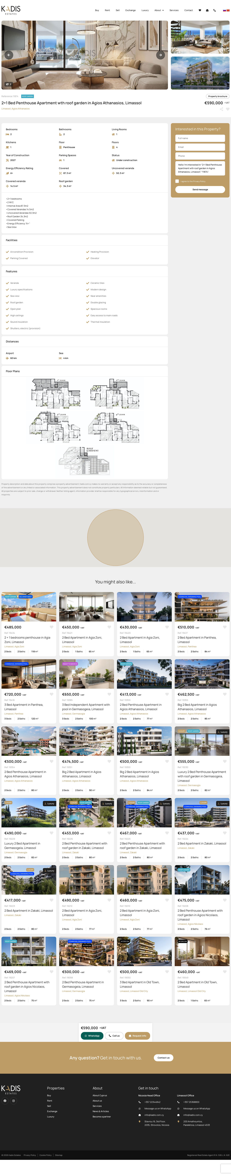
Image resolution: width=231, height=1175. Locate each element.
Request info (137, 1036)
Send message (200, 189)
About (159, 10)
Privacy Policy (199, 181)
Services (174, 10)
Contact (188, 10)
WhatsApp (92, 1036)
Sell (118, 10)
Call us (114, 1036)
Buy (97, 10)
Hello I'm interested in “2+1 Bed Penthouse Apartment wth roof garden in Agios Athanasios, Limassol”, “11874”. (200, 168)
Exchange (131, 10)
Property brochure (217, 96)
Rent (107, 10)
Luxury (145, 10)
